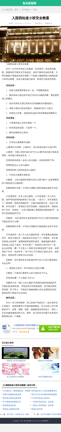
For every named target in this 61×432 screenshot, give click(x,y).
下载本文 (48, 23)
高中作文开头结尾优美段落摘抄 (44, 394)
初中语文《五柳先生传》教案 (18, 414)
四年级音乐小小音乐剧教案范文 (44, 391)
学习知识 (26, 10)
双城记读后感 (36, 409)
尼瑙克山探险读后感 (11, 409)
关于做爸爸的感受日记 (12, 402)
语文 (35, 10)
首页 (16, 10)
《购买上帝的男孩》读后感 (42, 405)
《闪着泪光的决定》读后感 (42, 402)
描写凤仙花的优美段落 (12, 398)
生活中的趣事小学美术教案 (51, 414)
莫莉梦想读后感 (9, 405)
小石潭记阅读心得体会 (40, 398)
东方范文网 (27, 421)
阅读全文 (39, 23)
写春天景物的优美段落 (12, 394)
